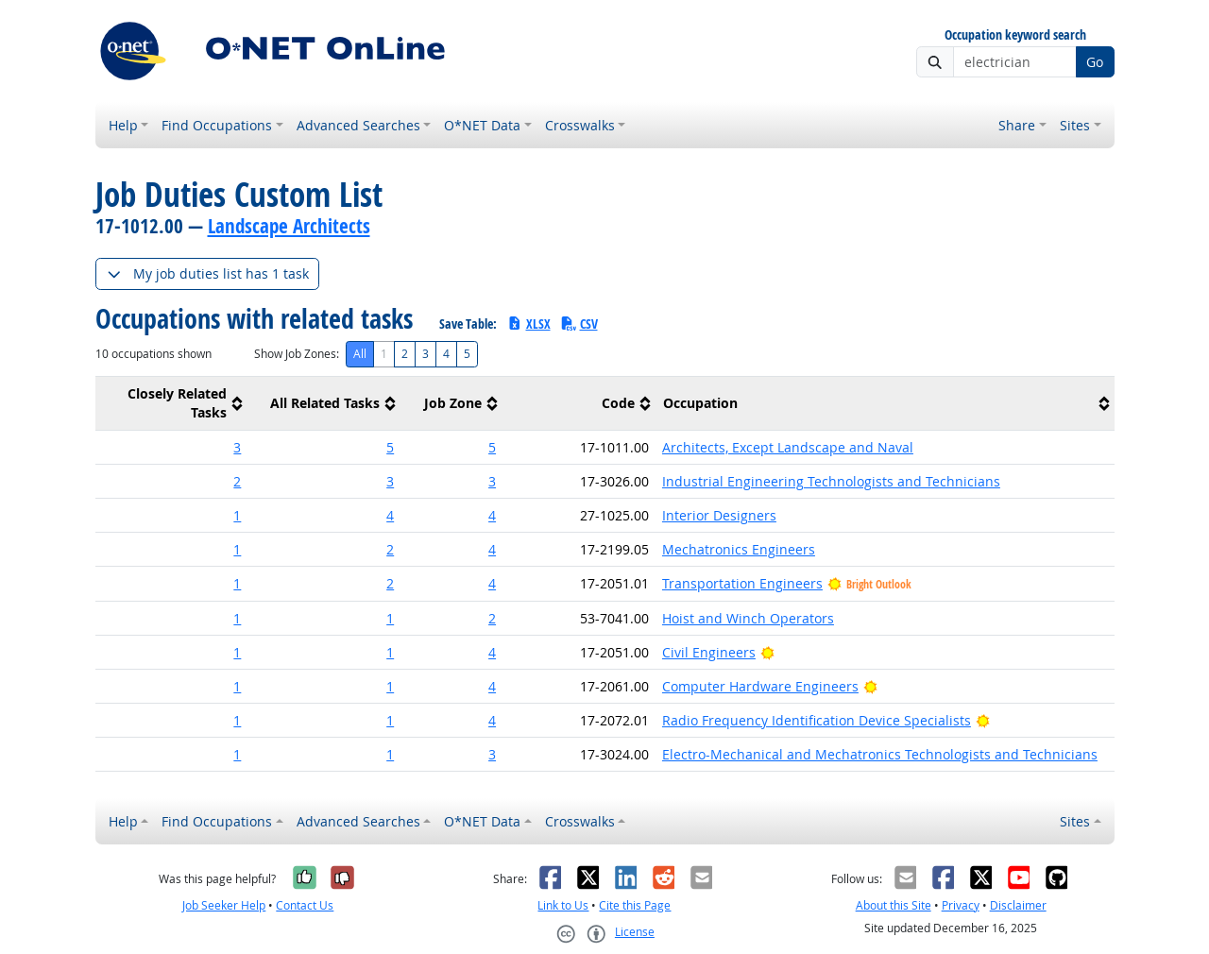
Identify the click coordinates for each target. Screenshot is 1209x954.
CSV (579, 323)
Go (1094, 62)
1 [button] (237, 515)
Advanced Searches (358, 125)
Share (1016, 125)
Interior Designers (719, 515)
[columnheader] (171, 404)
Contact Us (304, 905)
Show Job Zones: (296, 354)
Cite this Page (635, 905)
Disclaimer (1018, 905)
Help (123, 125)
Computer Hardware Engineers (760, 686)
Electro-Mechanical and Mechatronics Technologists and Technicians (880, 754)
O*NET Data (482, 125)
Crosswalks (580, 125)
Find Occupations (217, 125)
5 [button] (390, 447)
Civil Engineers (709, 652)
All (359, 354)
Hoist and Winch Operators (748, 618)
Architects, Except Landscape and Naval (787, 447)
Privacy (960, 905)
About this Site (893, 905)
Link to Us (562, 905)
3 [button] (237, 447)
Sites (1075, 125)
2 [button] (237, 481)
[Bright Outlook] (767, 652)
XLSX (528, 323)
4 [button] (390, 515)
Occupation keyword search (1015, 35)
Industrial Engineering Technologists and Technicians (831, 481)
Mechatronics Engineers (738, 549)
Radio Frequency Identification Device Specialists (816, 720)
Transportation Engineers (742, 583)
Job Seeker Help (223, 905)
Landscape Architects (289, 226)
